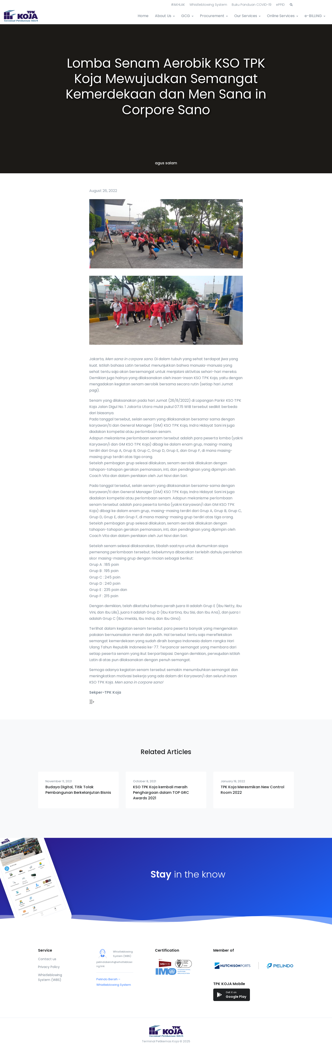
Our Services (245, 15)
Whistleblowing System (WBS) (50, 977)
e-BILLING (313, 15)
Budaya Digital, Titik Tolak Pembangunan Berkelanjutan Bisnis (78, 789)
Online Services (281, 15)
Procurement (212, 15)
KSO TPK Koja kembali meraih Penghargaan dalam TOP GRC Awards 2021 (161, 792)
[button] (291, 5)
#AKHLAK (178, 4)
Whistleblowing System (208, 4)
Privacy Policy (49, 967)
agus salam (166, 163)
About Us (163, 15)
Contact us (47, 959)
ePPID (280, 4)
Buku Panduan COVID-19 (251, 4)
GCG (185, 15)
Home (143, 15)
